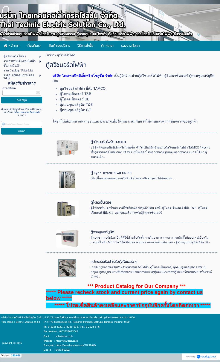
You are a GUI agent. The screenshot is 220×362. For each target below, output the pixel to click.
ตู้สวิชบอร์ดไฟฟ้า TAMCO (108, 142)
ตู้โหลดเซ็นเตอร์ (101, 203)
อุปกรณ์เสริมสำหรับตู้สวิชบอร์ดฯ (114, 262)
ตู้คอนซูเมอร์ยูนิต (102, 232)
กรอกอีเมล (9, 88)
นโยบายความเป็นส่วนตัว (27, 112)
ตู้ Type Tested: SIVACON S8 (111, 173)
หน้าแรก (50, 55)
